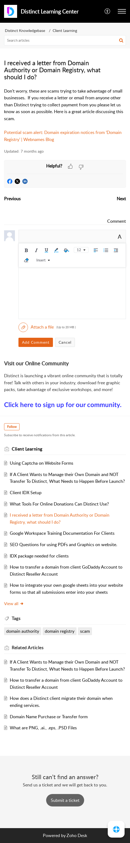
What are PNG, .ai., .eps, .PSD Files (43, 728)
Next (121, 199)
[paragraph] (65, 115)
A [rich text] (120, 236)
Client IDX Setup (26, 493)
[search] (65, 40)
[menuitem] (108, 11)
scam (85, 631)
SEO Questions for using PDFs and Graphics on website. (63, 544)
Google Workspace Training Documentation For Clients (62, 533)
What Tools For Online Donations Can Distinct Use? (59, 504)
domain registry (59, 631)
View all (14, 603)
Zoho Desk (76, 835)
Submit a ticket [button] (65, 800)
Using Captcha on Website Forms (41, 463)
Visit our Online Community (36, 363)
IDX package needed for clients (39, 556)
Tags (16, 618)
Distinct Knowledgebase (25, 30)
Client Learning (65, 30)
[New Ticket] (65, 800)
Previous (12, 199)
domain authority (22, 631)
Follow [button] (12, 426)
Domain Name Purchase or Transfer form (49, 717)
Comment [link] (116, 221)
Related (27, 648)
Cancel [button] (65, 342)
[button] (122, 11)
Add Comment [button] (35, 342)
